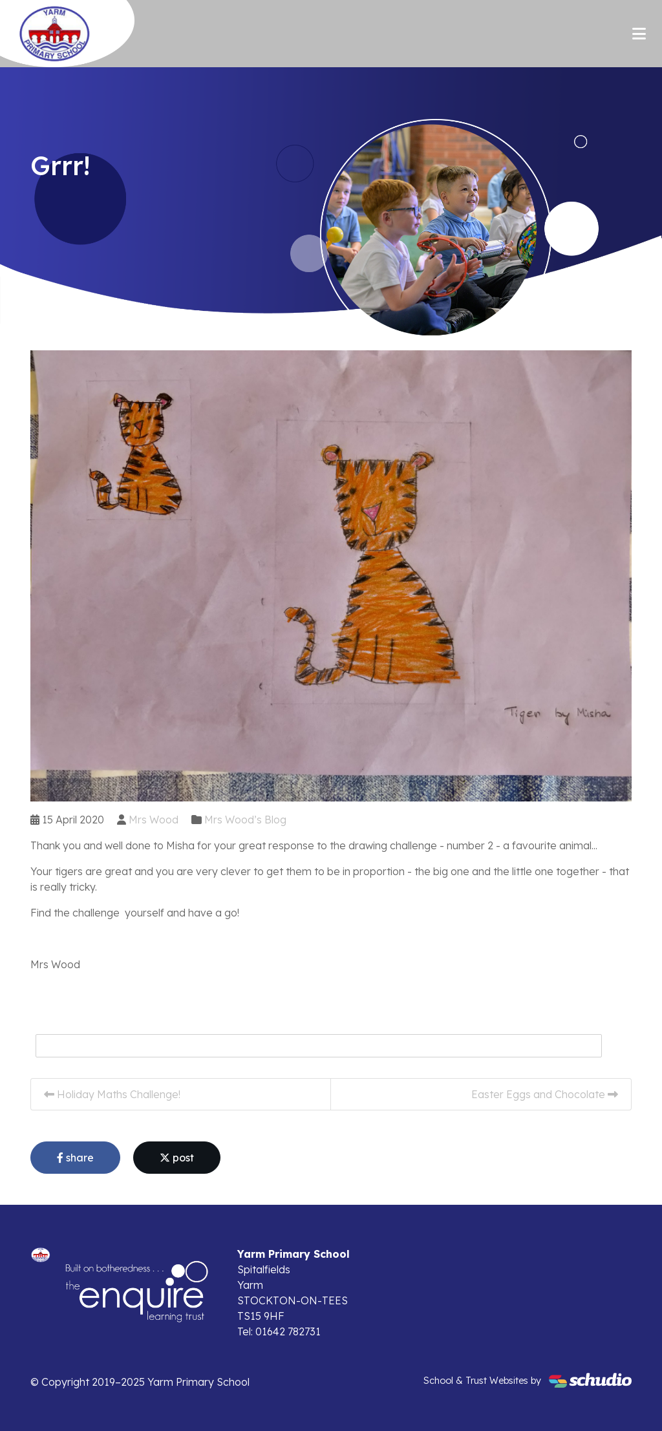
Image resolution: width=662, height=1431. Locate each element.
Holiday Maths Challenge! (112, 1094)
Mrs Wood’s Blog (245, 819)
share (75, 1157)
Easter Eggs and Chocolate (544, 1094)
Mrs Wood (153, 819)
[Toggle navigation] (639, 34)
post (177, 1157)
